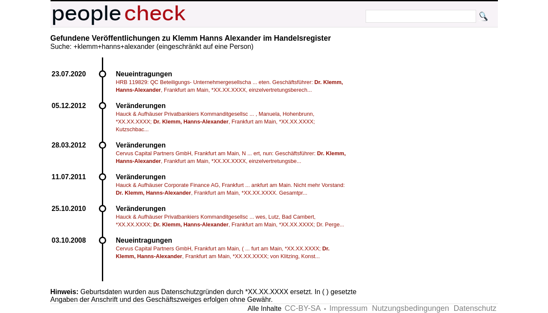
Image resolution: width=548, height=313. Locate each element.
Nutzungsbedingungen (410, 308)
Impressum (348, 308)
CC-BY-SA (303, 308)
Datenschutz (474, 308)
